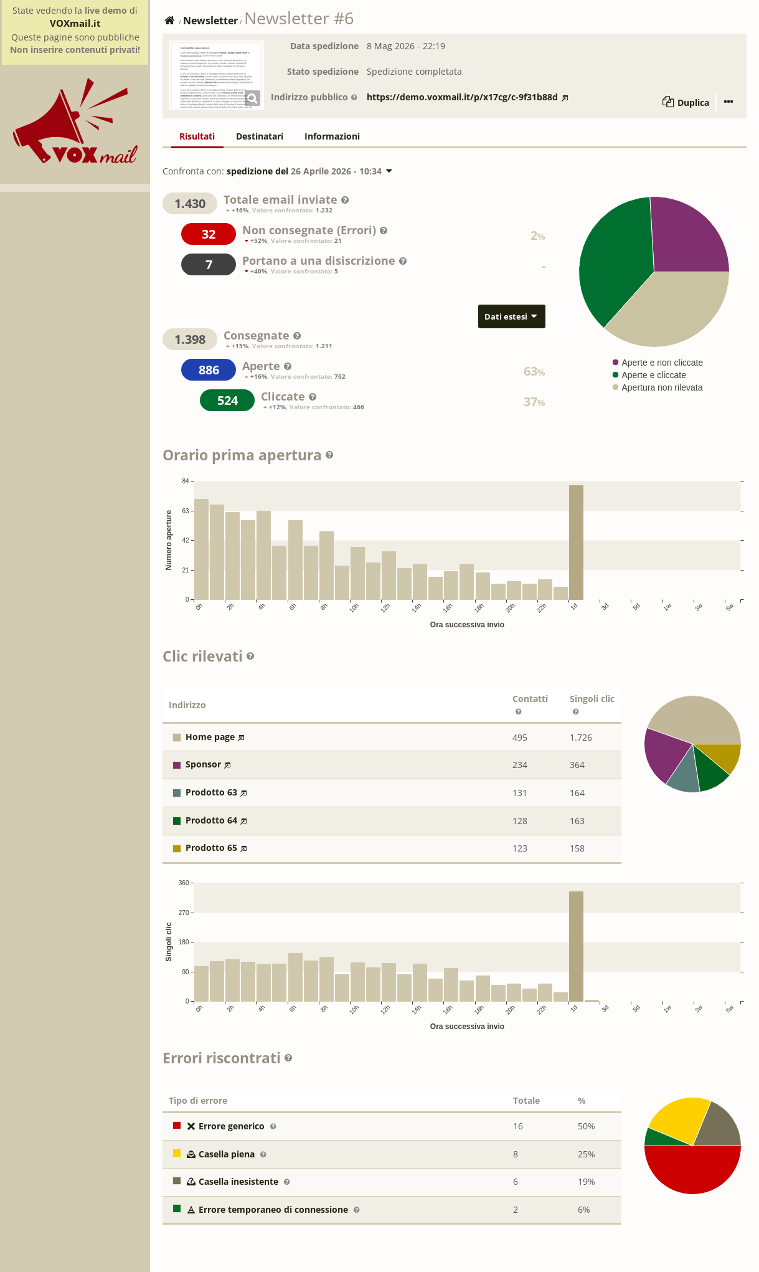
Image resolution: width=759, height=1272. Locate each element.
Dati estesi (511, 316)
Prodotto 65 (211, 847)
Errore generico (219, 1126)
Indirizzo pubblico (314, 97)
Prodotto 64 (211, 820)
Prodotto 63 (211, 792)
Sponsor (203, 764)
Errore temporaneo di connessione (261, 1209)
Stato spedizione (323, 71)
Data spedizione (324, 46)
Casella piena (214, 1154)
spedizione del (311, 171)
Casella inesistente (226, 1181)
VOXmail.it (75, 23)
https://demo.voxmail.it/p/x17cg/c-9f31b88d (467, 97)
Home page (210, 737)
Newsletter (210, 20)
